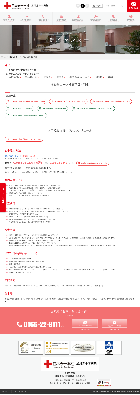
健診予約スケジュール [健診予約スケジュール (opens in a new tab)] (13, 156)
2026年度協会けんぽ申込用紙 (21, 108)
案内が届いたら (31, 77)
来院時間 (98, 77)
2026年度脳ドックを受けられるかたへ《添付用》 (95, 108)
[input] (115, 5)
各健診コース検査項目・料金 (22, 70)
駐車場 (110, 77)
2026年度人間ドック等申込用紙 (54, 108)
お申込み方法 (14, 77)
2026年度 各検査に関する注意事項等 (110, 101)
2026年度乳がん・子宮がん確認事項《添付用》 (28, 115)
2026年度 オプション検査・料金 (67, 101)
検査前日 (47, 77)
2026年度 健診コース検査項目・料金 (25, 101)
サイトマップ (7, 392)
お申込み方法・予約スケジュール (24, 74)
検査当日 (60, 77)
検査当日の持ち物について (79, 77)
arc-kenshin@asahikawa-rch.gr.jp (94, 163)
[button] (123, 6)
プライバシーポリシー (22, 392)
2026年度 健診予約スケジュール (23, 139)
